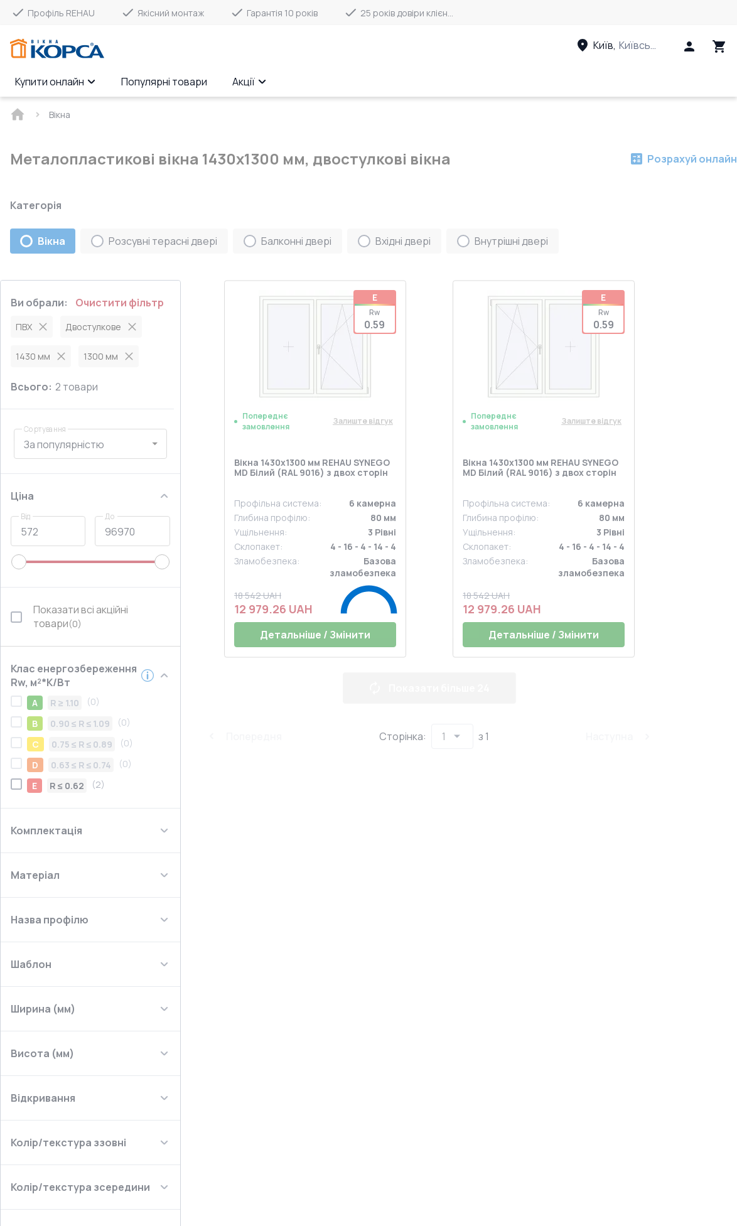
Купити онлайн (55, 82)
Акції (249, 82)
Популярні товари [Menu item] (164, 82)
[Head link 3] (628, 45)
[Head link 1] (57, 49)
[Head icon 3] (719, 46)
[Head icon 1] (689, 46)
